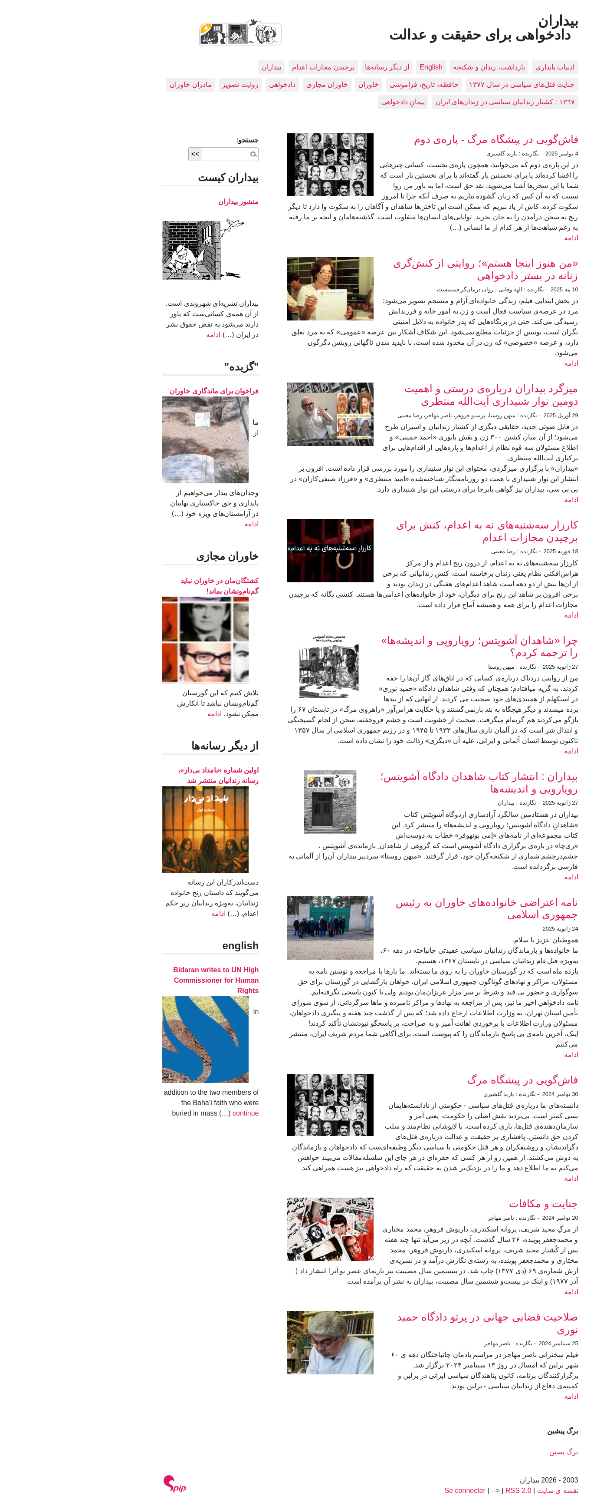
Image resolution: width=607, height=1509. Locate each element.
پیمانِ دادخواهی (336, 102)
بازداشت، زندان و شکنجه (422, 67)
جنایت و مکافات (477, 1203)
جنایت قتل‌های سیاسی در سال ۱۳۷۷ (455, 84)
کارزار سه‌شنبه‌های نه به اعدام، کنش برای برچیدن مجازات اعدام (421, 531)
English (364, 67)
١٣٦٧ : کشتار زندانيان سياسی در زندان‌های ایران (439, 102)
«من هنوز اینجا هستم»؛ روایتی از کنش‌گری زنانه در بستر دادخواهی (419, 269)
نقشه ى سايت (491, 1490)
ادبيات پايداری (488, 67)
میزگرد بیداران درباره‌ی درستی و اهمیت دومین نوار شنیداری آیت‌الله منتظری (425, 395)
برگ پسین (497, 1452)
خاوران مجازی (261, 84)
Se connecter (398, 1490)
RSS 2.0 (452, 1490)
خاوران (302, 84)
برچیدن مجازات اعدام (257, 67)
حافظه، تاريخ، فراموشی (357, 84)
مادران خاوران (124, 84)
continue (179, 1113)
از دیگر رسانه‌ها (321, 67)
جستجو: (181, 140)
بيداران (205, 67)
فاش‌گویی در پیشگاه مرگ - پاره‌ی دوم (430, 139)
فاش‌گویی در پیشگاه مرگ (456, 1080)
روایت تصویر (174, 84)
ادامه (505, 237)
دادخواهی (216, 84)
